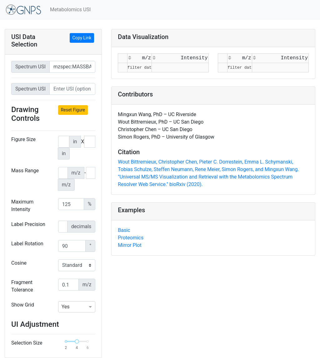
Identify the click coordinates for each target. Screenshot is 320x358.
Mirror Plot (129, 245)
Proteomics (130, 238)
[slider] (77, 341)
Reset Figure (73, 109)
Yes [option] (66, 307)
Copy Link (82, 37)
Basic (124, 230)
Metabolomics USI (70, 9)
